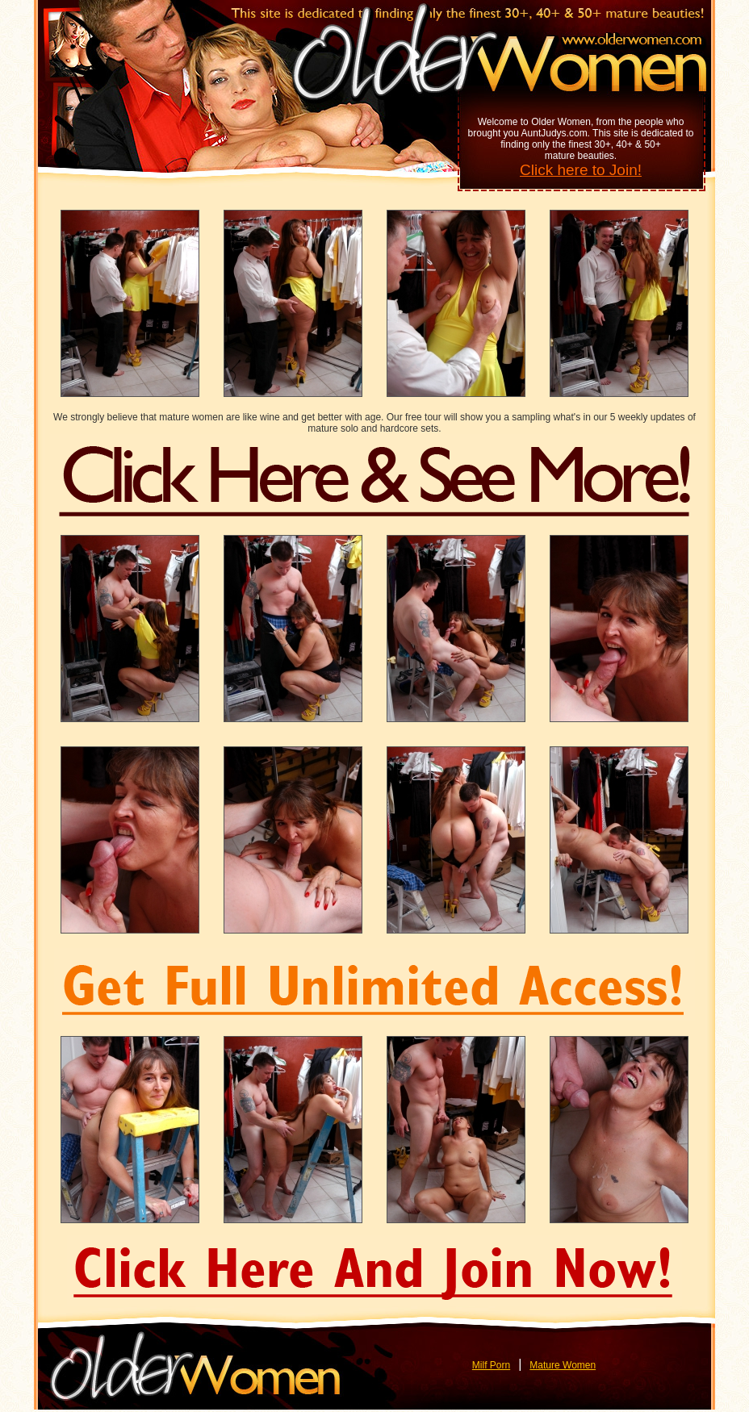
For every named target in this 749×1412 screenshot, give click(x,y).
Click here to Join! (581, 169)
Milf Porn (491, 1365)
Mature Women (562, 1365)
